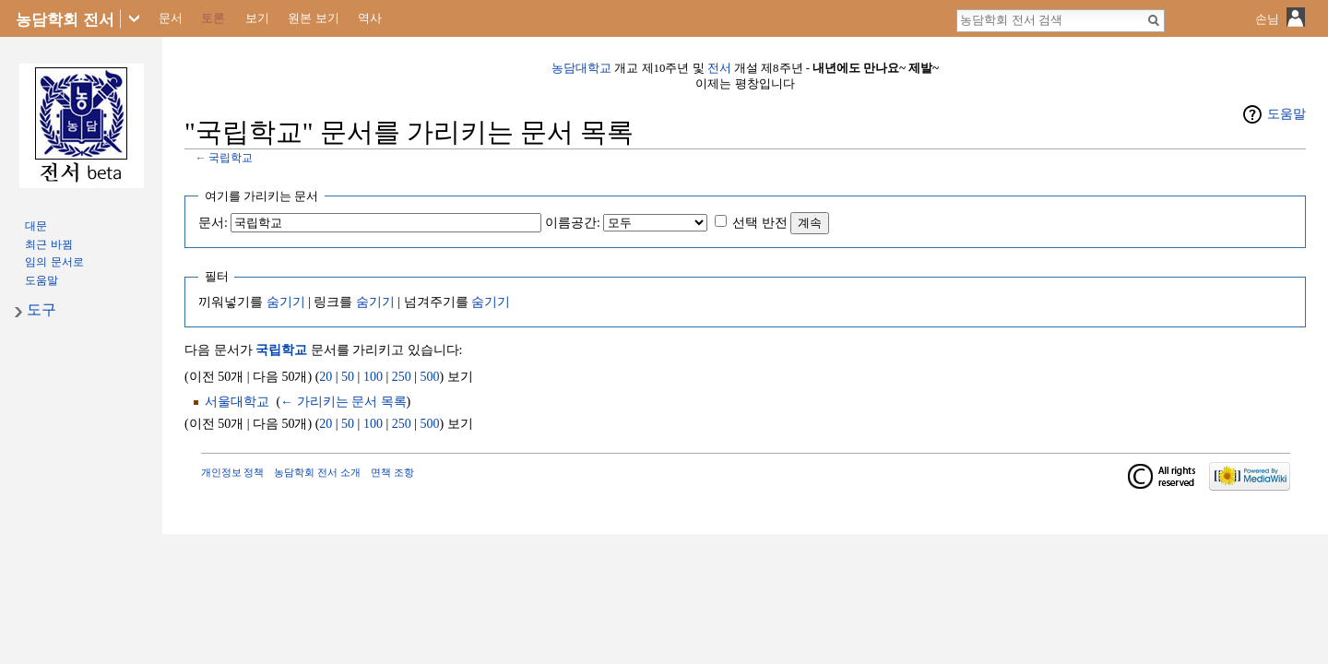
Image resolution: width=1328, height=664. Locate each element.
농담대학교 (581, 68)
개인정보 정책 (233, 472)
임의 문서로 (54, 261)
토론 (213, 18)
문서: (213, 223)
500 (430, 377)
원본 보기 (313, 18)
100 (373, 377)
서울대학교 (237, 402)
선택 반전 (760, 223)
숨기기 (286, 302)
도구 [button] (41, 309)
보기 (257, 18)
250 (401, 377)
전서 (719, 68)
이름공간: (572, 223)
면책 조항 (392, 472)
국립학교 (230, 158)
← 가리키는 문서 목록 (343, 402)
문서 (171, 18)
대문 (36, 225)
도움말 (1286, 114)
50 (347, 377)
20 (325, 377)
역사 (370, 18)
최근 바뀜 (48, 244)
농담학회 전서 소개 (317, 472)
